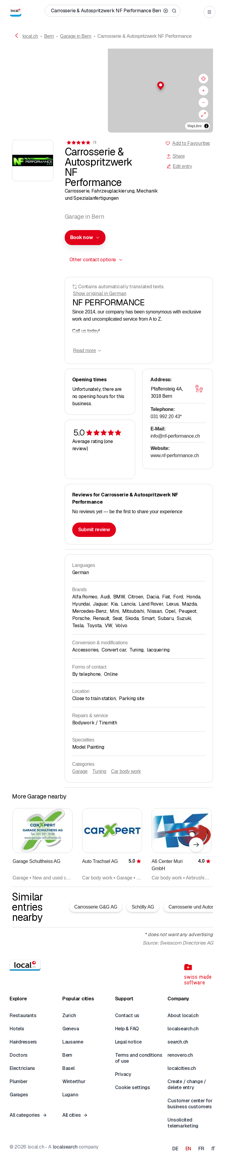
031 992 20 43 (166, 416)
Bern (49, 36)
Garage (79, 771)
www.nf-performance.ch (174, 455)
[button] (112, 86)
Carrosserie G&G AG (95, 906)
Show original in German (99, 293)
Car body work (126, 771)
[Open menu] (209, 12)
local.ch (30, 36)
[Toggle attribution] (206, 126)
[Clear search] (165, 10)
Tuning (99, 771)
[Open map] (199, 388)
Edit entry (179, 166)
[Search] (174, 10)
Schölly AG (143, 906)
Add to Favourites (191, 143)
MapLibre (195, 126)
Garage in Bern (75, 36)
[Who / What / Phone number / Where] (106, 10)
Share (175, 156)
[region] (112, 91)
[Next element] (196, 844)
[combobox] (85, 237)
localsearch (65, 1147)
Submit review (94, 529)
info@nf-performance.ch (175, 436)
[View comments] (81, 142)
